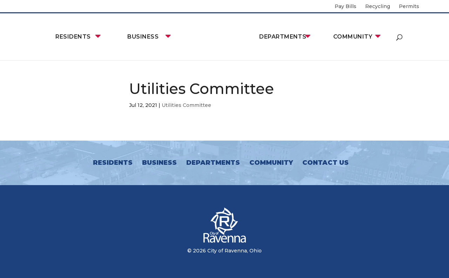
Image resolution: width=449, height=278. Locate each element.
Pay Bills (345, 6)
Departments (282, 36)
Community (352, 36)
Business (143, 36)
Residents (73, 36)
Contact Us (325, 163)
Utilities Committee (186, 105)
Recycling (377, 6)
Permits (409, 6)
